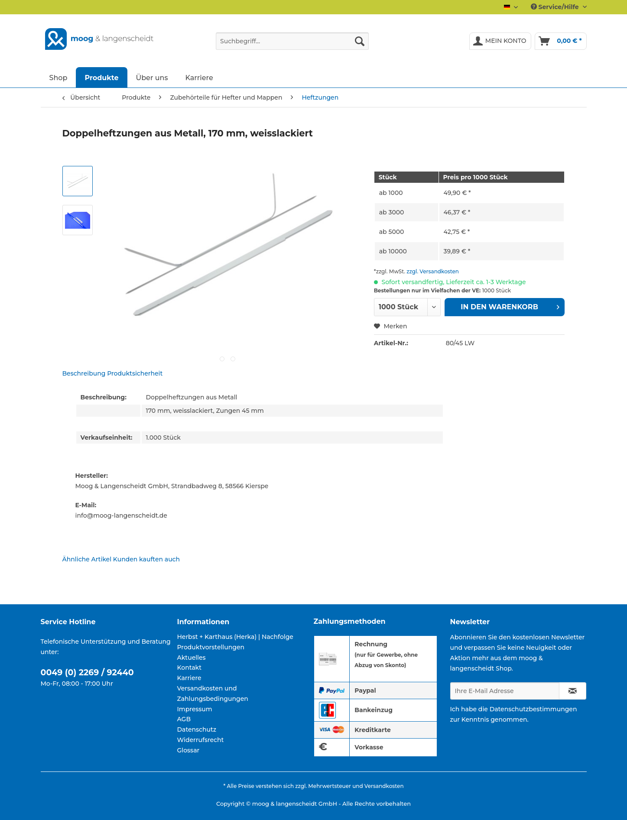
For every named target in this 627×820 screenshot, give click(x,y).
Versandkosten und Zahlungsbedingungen (212, 693)
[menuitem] (292, 45)
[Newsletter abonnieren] (572, 691)
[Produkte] (101, 77)
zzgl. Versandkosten (432, 271)
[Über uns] (152, 77)
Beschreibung (84, 373)
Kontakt (189, 667)
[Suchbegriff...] (292, 41)
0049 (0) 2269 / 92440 (87, 672)
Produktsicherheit (134, 373)
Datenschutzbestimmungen (533, 709)
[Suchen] (360, 41)
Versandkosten (384, 786)
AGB (184, 719)
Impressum (194, 709)
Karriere (189, 678)
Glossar (188, 750)
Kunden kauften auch (146, 559)
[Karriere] (199, 77)
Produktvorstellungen (211, 647)
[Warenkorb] (560, 41)
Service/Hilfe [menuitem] (556, 7)
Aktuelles (191, 657)
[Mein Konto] (500, 41)
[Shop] (58, 77)
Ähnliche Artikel (87, 559)
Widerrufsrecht (200, 740)
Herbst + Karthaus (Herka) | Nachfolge (235, 637)
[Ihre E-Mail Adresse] (504, 691)
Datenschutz (197, 729)
